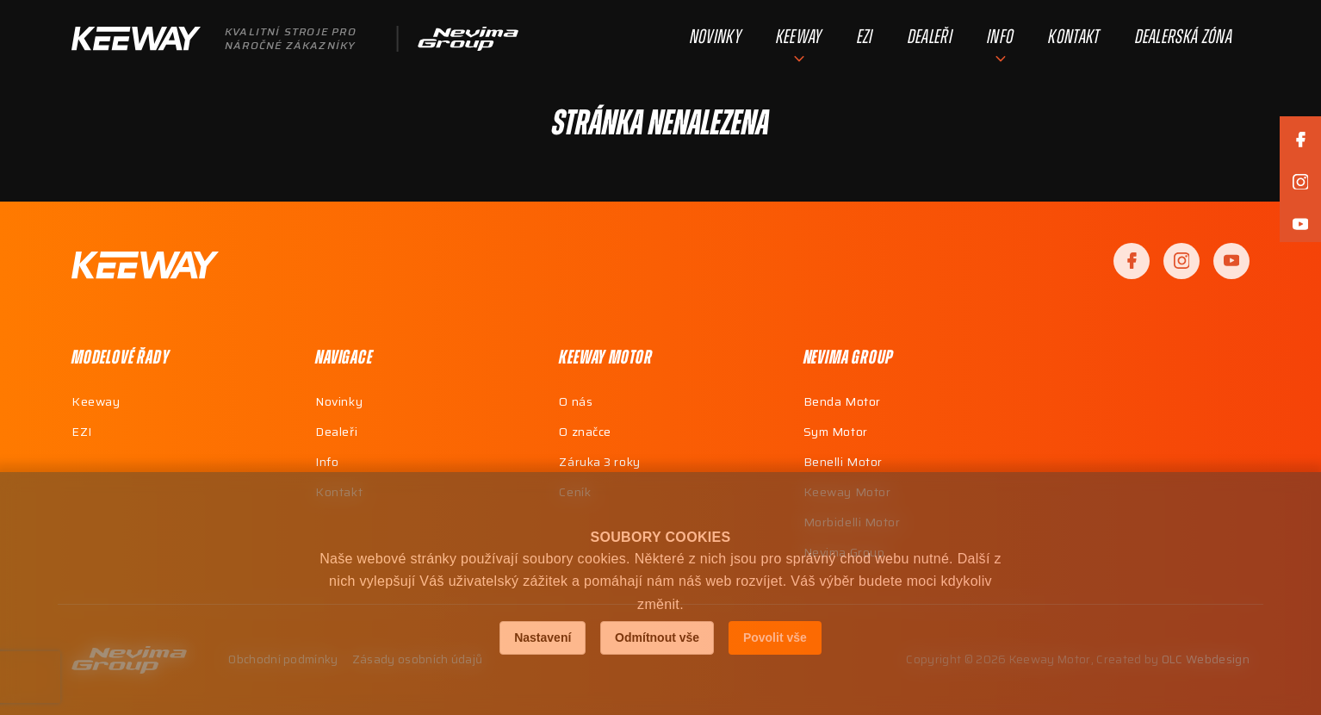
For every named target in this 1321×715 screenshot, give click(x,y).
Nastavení (542, 637)
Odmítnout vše (657, 637)
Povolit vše (775, 637)
